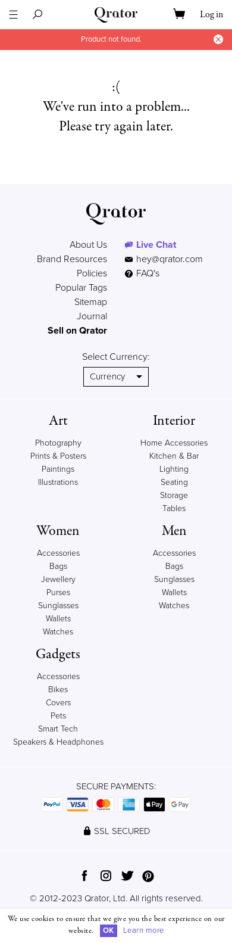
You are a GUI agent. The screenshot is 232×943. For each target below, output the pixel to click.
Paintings (58, 469)
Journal (92, 316)
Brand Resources (72, 259)
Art (58, 421)
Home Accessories (174, 443)
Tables (174, 508)
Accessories (58, 553)
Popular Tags (81, 288)
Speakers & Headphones (58, 742)
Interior (174, 421)
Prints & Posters (58, 456)
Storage (174, 495)
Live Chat (156, 245)
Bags (58, 566)
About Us (88, 245)
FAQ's (142, 273)
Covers (58, 703)
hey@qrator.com (169, 259)
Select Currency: (116, 357)
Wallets (58, 619)
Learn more (143, 930)
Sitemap (90, 302)
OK (108, 930)
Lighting (174, 469)
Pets (58, 716)
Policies (92, 273)
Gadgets (58, 654)
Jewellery (58, 579)
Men (174, 531)
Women (58, 531)
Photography (58, 443)
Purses (58, 592)
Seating (174, 482)
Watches (58, 632)
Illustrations (58, 482)
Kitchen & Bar (174, 456)
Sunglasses (58, 605)
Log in (211, 14)
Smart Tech (58, 729)
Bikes (58, 689)
